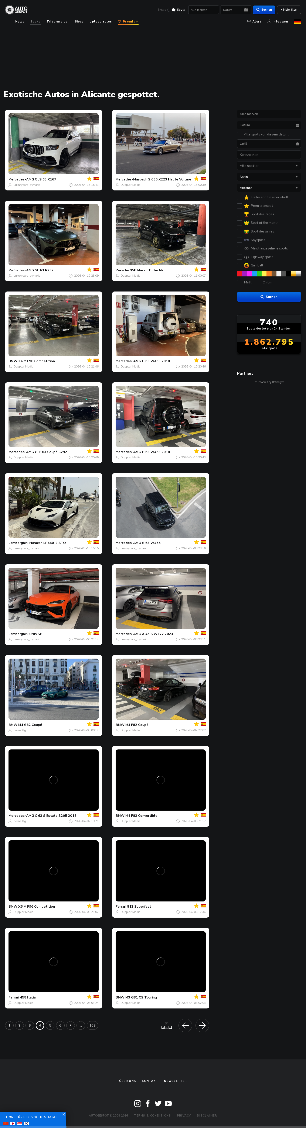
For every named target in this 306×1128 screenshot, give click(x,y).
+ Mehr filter (289, 10)
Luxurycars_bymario (27, 185)
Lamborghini (18, 543)
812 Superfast (139, 906)
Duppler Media (130, 185)
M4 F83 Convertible (141, 815)
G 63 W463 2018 (156, 361)
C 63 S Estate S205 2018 (55, 815)
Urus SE (35, 634)
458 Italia (28, 997)
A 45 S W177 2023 (157, 634)
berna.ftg (20, 730)
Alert (254, 22)
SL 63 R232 (44, 270)
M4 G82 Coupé (30, 724)
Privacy (184, 1116)
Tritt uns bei (58, 22)
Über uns (127, 1081)
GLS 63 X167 (45, 179)
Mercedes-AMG (21, 179)
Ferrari (121, 906)
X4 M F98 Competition (36, 361)
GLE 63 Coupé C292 (51, 452)
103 (92, 1025)
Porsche (122, 270)
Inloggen (278, 22)
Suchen (264, 10)
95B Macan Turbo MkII (147, 270)
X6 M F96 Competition (36, 906)
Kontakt (150, 1081)
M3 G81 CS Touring (141, 997)
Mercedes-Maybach (131, 179)
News (162, 9)
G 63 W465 (151, 543)
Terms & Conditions (152, 1116)
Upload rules (100, 22)
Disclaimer (207, 1116)
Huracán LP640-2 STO (47, 543)
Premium (128, 22)
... (80, 1025)
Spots (181, 9)
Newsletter (175, 1081)
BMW (12, 361)
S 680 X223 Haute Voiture (169, 179)
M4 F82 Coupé (137, 724)
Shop (79, 22)
